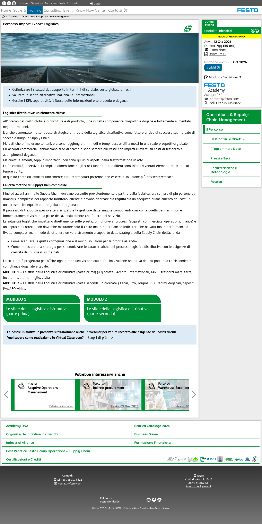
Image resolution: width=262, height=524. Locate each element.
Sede (200, 476)
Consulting (52, 10)
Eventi (68, 10)
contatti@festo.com (224, 99)
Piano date (217, 50)
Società (19, 10)
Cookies (167, 508)
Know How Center (91, 10)
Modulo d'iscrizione (225, 77)
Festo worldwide (110, 501)
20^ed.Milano (209, 23)
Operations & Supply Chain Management (46, 16)
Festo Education (70, 3)
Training (35, 10)
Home (6, 10)
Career (24, 3)
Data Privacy (155, 508)
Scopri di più (97, 337)
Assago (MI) (214, 92)
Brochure (217, 54)
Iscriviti (213, 67)
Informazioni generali (198, 486)
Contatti (115, 10)
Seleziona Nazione (43, 3)
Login (96, 4)
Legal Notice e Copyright (137, 508)
